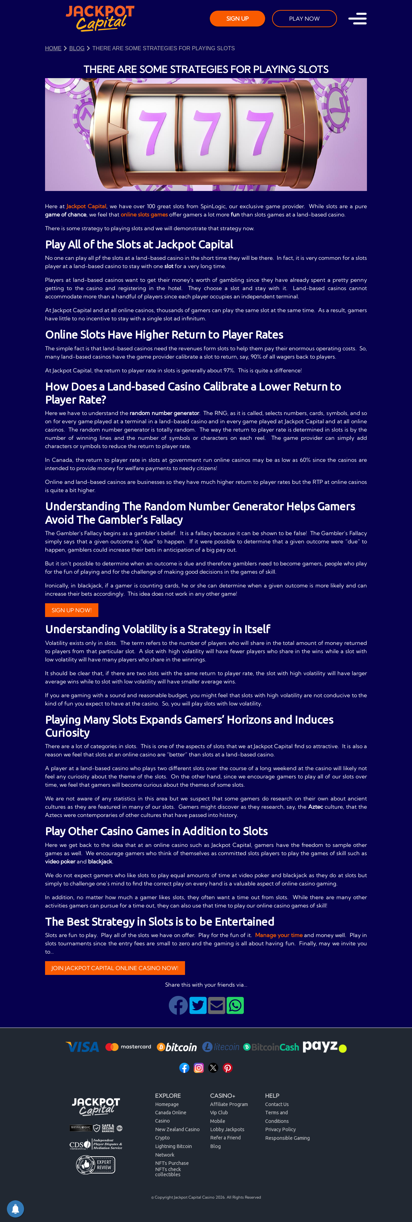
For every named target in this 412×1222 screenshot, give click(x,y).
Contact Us (277, 1104)
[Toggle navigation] (357, 18)
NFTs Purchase (172, 1163)
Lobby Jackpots (227, 1129)
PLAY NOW (304, 18)
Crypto (162, 1137)
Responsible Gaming (287, 1138)
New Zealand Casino (177, 1129)
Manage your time (279, 935)
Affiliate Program (229, 1104)
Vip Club (219, 1112)
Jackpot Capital (86, 206)
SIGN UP (237, 18)
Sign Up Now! (72, 610)
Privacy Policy (280, 1129)
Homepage (167, 1104)
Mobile (217, 1121)
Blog (215, 1146)
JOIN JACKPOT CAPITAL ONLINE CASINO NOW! (115, 968)
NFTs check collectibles (168, 1172)
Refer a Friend (225, 1137)
